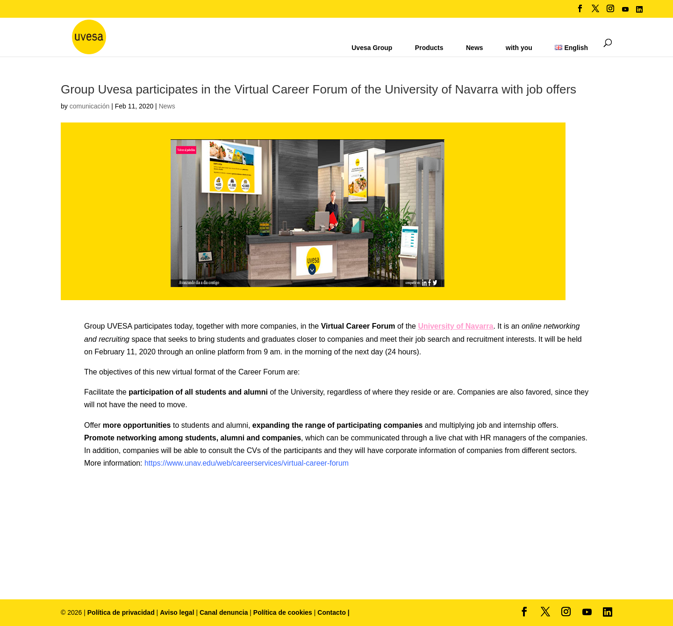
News (474, 47)
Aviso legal (177, 612)
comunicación (90, 106)
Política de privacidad (122, 612)
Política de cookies (283, 612)
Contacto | (333, 612)
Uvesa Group (371, 47)
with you (519, 47)
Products (429, 47)
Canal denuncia (224, 612)
